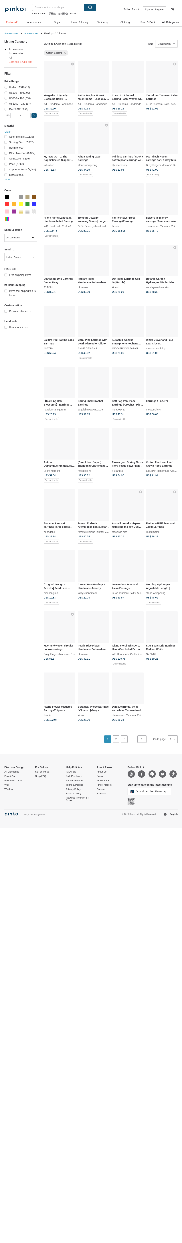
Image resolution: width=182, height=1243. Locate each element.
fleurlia (115, 226)
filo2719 (48, 348)
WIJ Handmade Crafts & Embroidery (64, 226)
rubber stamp (39, 13)
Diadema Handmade (61, 103)
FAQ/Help (71, 772)
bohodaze (49, 531)
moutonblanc (153, 409)
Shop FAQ (40, 776)
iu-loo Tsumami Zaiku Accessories (131, 593)
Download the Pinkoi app (149, 791)
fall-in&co (49, 164)
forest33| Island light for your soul (96, 531)
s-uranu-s (117, 470)
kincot (115, 287)
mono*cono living (156, 348)
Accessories (11, 33)
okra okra (83, 287)
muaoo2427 (118, 409)
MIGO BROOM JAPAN (125, 348)
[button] (34, 115)
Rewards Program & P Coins (77, 799)
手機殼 (52, 13)
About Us (101, 772)
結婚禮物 (63, 13)
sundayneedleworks (157, 287)
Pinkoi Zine (10, 776)
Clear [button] (8, 131)
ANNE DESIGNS (87, 348)
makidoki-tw (84, 470)
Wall (6, 785)
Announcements (74, 780)
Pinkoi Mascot (104, 785)
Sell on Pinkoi (131, 9)
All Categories (11, 772)
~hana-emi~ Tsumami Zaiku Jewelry (132, 715)
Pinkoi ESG (103, 780)
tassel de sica (119, 531)
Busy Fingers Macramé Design (163, 164)
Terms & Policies (74, 785)
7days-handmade (88, 593)
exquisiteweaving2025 (90, 409)
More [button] (7, 179)
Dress (73, 13)
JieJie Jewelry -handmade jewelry (97, 226)
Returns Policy (73, 793)
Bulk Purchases (74, 776)
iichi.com (101, 793)
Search (90, 7)
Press (100, 776)
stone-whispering (87, 164)
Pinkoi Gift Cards (13, 780)
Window (8, 789)
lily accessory (119, 164)
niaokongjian (51, 593)
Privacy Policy (73, 789)
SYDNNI (48, 287)
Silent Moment (52, 470)
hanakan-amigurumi (55, 409)
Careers (101, 789)
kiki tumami (152, 531)
